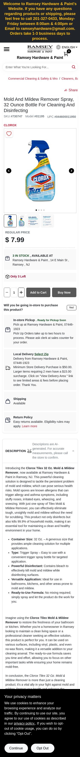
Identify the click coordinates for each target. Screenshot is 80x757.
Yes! (71, 307)
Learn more (29, 426)
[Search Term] (40, 67)
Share (71, 90)
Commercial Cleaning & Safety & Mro (33, 78)
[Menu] (6, 49)
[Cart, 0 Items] (66, 53)
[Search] (74, 66)
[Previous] (8, 170)
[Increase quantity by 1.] (21, 292)
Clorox (10, 125)
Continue (16, 748)
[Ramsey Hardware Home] (40, 49)
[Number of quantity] (14, 292)
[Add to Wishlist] (9, 133)
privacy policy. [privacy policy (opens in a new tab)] (24, 723)
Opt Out (42, 748)
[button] (65, 47)
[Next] (71, 170)
